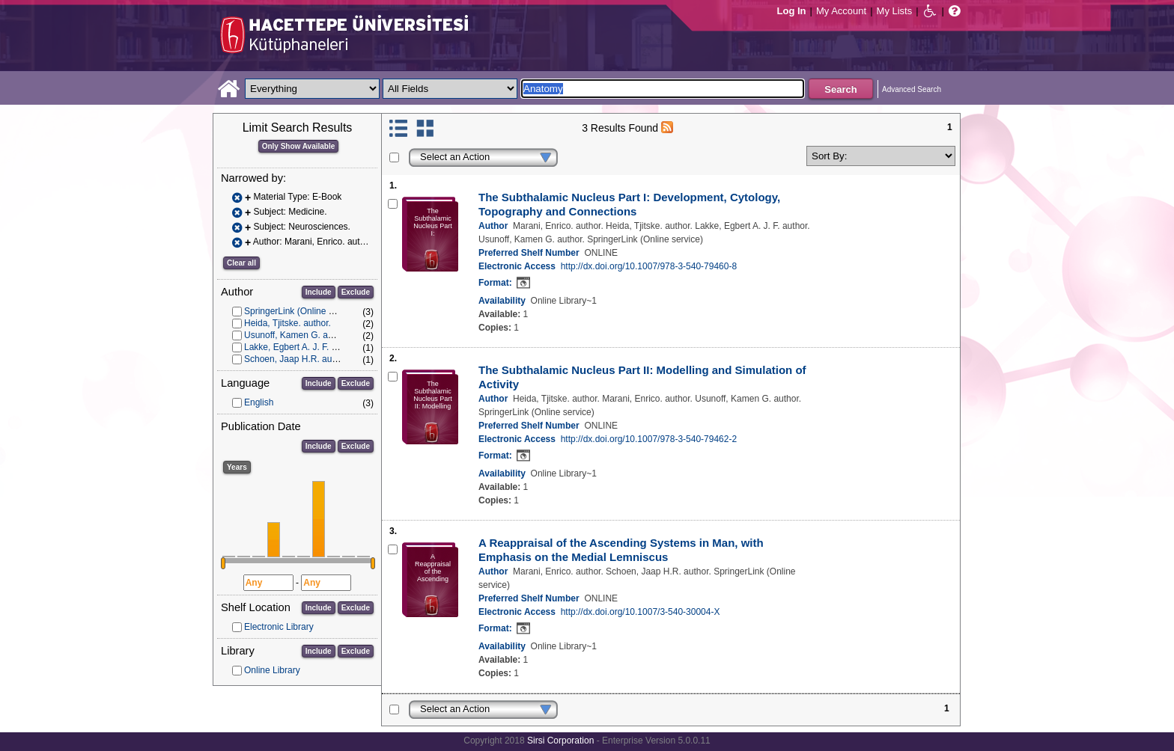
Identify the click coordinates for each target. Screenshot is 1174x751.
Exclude (355, 292)
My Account (841, 10)
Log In (791, 10)
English (258, 402)
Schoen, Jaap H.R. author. (297, 359)
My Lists (895, 10)
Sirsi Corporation (560, 740)
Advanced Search (911, 89)
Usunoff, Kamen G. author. (297, 335)
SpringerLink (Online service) (302, 311)
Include (318, 292)
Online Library (272, 670)
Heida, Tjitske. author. (287, 323)
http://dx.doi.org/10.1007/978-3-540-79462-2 (649, 439)
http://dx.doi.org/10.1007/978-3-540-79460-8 (649, 266)
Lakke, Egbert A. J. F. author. (301, 347)
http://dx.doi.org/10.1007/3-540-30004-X (640, 612)
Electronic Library (279, 627)
